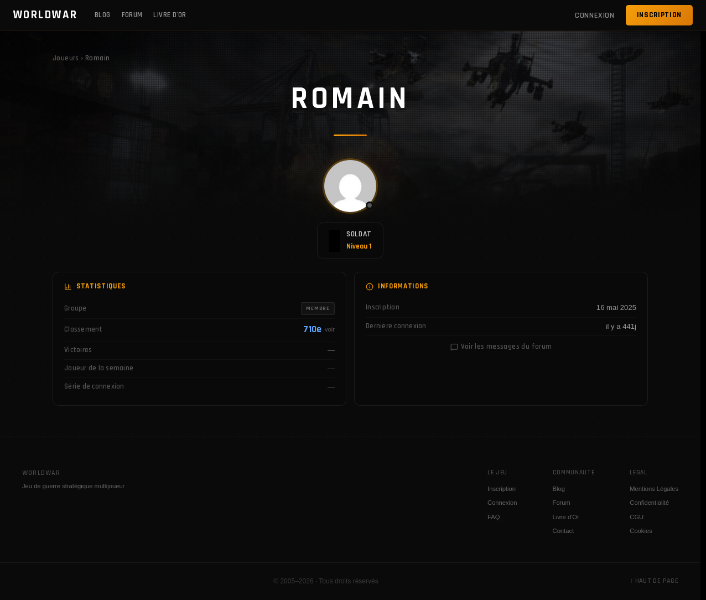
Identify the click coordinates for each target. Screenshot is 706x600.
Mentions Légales (654, 488)
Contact (563, 530)
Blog (103, 15)
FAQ (493, 517)
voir (330, 329)
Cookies (641, 530)
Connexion (502, 502)
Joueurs (66, 58)
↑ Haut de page (654, 581)
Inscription (659, 15)
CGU (636, 517)
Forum (132, 15)
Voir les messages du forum (501, 346)
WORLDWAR (45, 15)
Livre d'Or (169, 15)
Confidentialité (649, 502)
